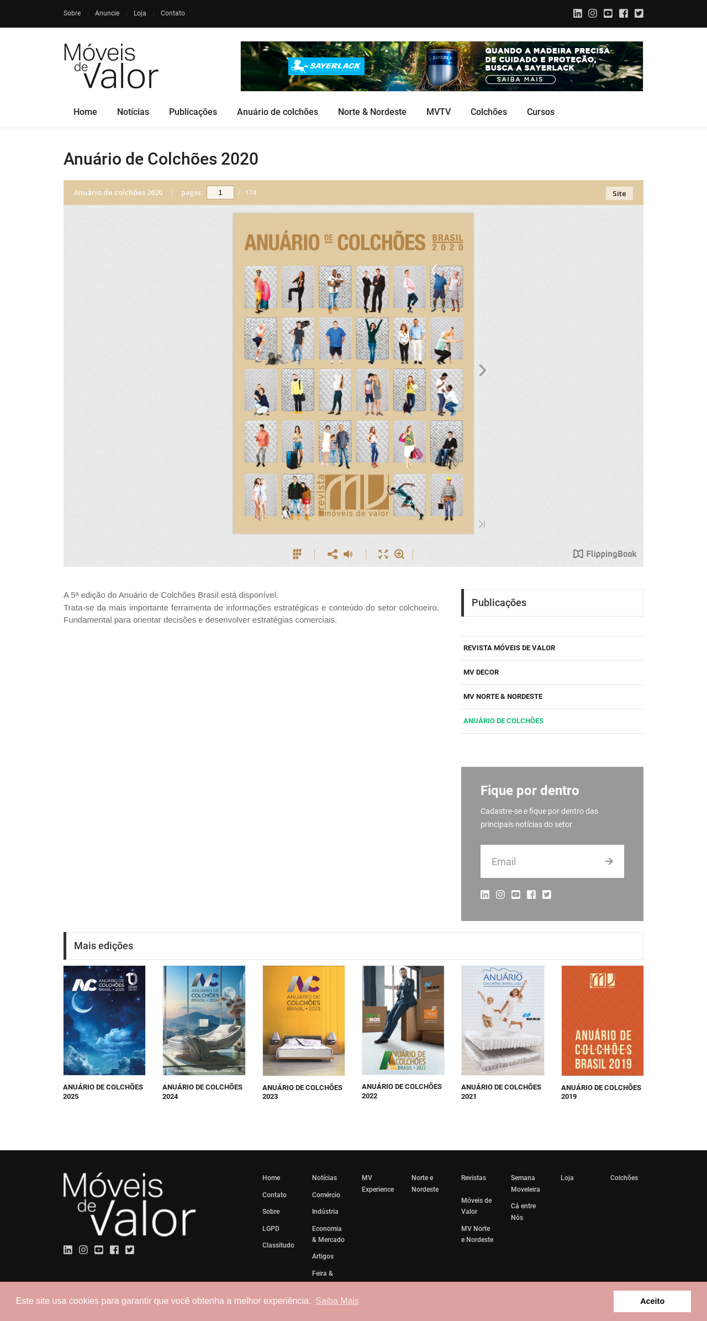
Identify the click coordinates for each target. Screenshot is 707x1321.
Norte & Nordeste (372, 112)
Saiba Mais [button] (337, 1301)
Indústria (325, 1211)
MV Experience (378, 1183)
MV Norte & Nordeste (502, 696)
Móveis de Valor (476, 1206)
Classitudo (278, 1245)
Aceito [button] (652, 1301)
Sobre (72, 13)
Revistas (473, 1178)
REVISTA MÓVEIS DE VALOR (509, 648)
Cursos (541, 112)
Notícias (133, 112)
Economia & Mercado (328, 1234)
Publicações (193, 112)
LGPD (270, 1229)
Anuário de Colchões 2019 (601, 1092)
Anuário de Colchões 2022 (402, 1091)
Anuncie (107, 13)
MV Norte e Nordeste (477, 1234)
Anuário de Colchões (503, 721)
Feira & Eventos (324, 1279)
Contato (173, 13)
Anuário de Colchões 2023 (302, 1092)
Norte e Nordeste (425, 1183)
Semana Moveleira (525, 1183)
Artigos (323, 1256)
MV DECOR (481, 672)
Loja (140, 13)
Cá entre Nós (523, 1211)
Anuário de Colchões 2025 (103, 1092)
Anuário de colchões (277, 112)
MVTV (438, 112)
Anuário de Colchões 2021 (501, 1092)
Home (85, 112)
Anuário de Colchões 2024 (202, 1092)
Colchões (489, 112)
